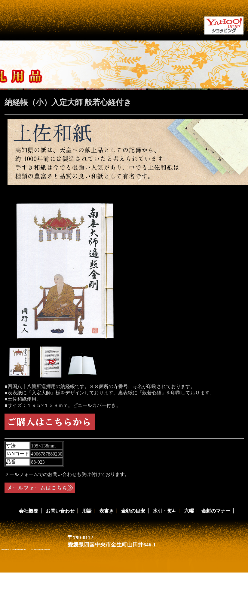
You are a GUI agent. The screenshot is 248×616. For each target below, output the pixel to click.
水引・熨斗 (165, 510)
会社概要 (28, 510)
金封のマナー (215, 510)
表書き (106, 510)
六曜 (189, 510)
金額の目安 (133, 510)
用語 (87, 510)
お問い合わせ (60, 510)
